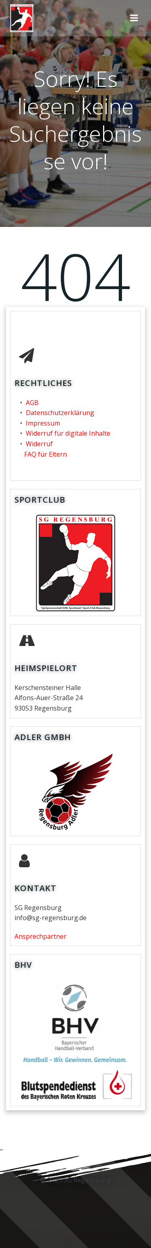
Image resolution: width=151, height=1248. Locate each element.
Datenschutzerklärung (60, 412)
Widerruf (39, 443)
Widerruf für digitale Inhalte (68, 433)
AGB (32, 402)
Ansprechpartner (40, 936)
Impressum (43, 423)
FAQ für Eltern (45, 454)
